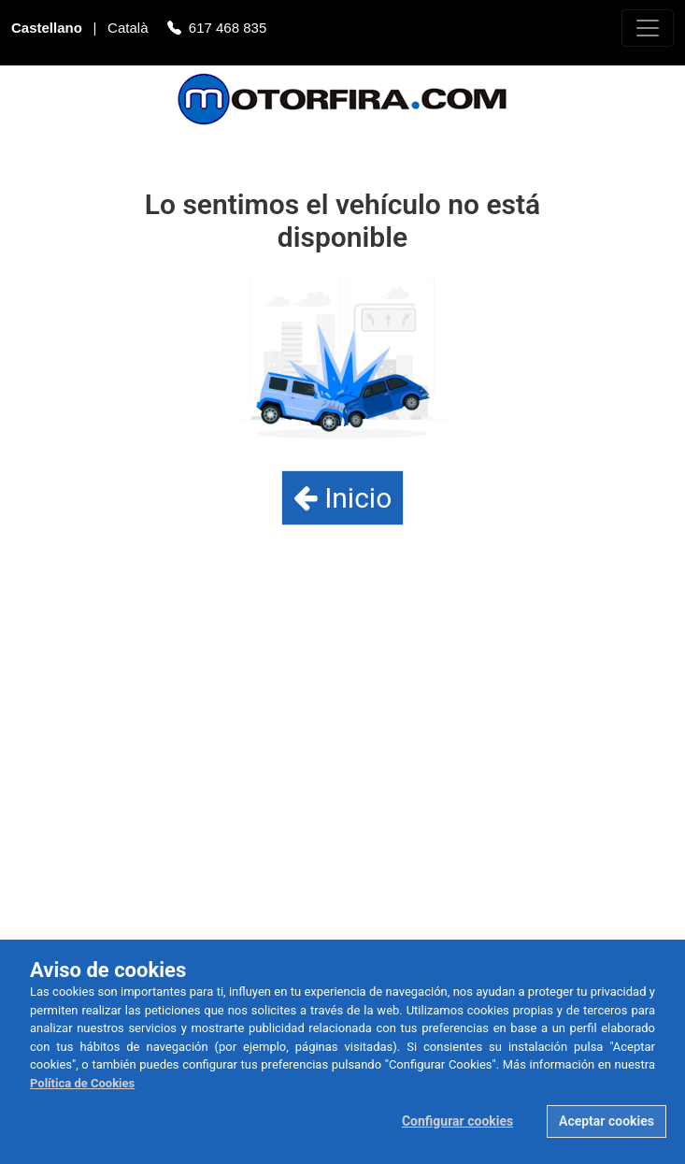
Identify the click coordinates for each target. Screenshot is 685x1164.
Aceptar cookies (606, 1121)
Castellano (48, 29)
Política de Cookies (82, 1083)
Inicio (342, 497)
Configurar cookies (457, 1121)
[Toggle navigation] (647, 28)
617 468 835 (227, 29)
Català (129, 29)
